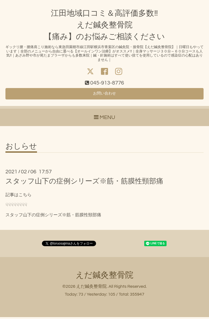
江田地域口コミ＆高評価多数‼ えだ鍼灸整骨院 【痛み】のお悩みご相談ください (104, 25)
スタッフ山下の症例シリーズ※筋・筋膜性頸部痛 (84, 183)
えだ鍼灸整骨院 (104, 277)
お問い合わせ (104, 95)
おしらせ (21, 148)
